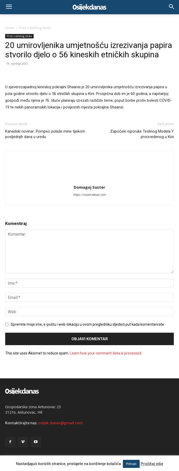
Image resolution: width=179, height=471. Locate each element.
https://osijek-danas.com (89, 194)
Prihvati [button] (131, 464)
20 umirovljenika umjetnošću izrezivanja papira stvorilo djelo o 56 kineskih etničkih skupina (88, 49)
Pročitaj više (152, 463)
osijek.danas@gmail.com (60, 423)
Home (9, 28)
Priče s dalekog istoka (35, 28)
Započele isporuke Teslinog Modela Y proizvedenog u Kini (142, 134)
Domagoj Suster (89, 187)
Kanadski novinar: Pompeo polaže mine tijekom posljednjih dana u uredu (45, 134)
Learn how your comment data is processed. (106, 353)
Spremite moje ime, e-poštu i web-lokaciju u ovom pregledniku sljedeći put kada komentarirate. (88, 324)
